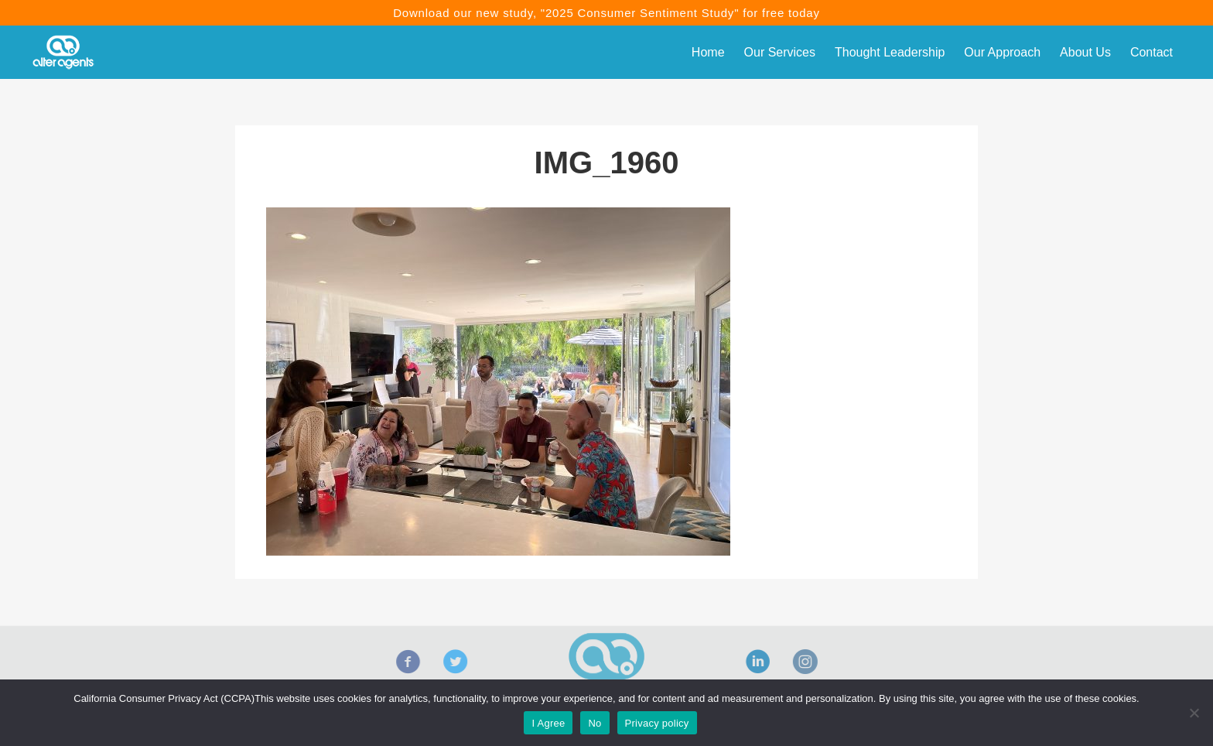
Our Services (779, 52)
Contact (1151, 52)
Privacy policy (657, 723)
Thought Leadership (890, 52)
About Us (1085, 52)
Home (708, 52)
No (594, 723)
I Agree (548, 723)
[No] (1193, 712)
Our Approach (1002, 52)
